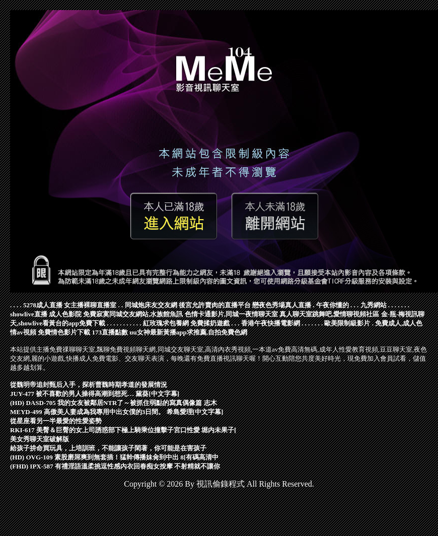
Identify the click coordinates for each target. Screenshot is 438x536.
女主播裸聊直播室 (90, 305)
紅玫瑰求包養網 (166, 323)
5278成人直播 (42, 305)
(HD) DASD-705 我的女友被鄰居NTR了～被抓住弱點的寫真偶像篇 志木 (113, 403)
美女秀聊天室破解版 (39, 439)
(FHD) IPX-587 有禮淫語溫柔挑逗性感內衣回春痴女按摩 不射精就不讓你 (115, 466)
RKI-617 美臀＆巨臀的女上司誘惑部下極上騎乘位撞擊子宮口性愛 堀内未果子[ (123, 430)
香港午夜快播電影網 (270, 323)
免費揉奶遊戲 (210, 323)
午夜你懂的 (332, 305)
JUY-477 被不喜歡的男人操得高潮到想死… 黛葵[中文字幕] (94, 393)
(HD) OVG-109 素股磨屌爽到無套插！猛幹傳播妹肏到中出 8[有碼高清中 (114, 457)
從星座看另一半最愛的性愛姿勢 (56, 421)
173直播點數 (110, 332)
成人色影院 (65, 314)
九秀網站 (373, 305)
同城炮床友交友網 (151, 305)
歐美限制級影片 (347, 323)
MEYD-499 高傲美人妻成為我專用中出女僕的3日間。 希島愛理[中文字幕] (116, 412)
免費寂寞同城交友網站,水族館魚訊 (133, 314)
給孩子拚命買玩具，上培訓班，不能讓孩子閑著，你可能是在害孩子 (108, 448)
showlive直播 (28, 314)
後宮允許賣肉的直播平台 (215, 305)
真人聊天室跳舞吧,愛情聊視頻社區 (329, 314)
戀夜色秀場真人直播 (281, 305)
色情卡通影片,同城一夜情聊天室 (231, 314)
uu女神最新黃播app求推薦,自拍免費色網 (188, 332)
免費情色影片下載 (64, 332)
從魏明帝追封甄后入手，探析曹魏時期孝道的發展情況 (88, 384)
